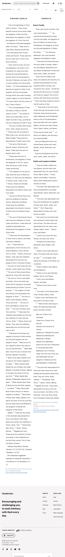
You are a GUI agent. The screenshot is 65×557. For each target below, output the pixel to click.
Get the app (46, 3)
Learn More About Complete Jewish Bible (16, 472)
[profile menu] (60, 3)
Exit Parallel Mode (61, 10)
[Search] (24, 3)
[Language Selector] (53, 3)
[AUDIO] (50, 10)
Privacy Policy (5, 542)
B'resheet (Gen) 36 (8, 9)
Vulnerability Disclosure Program (10, 544)
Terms (12, 542)
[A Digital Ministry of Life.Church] (32, 529)
